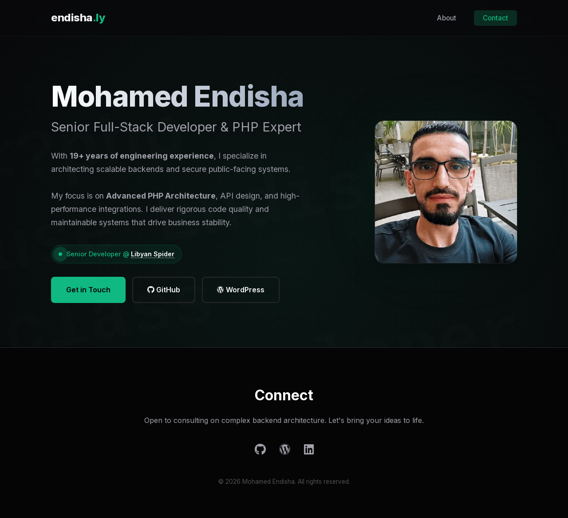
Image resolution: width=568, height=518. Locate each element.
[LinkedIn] (309, 449)
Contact (495, 18)
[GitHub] (260, 449)
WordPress (240, 289)
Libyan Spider (152, 254)
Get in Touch (88, 289)
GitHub (163, 289)
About (446, 18)
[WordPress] (285, 449)
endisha (78, 17)
